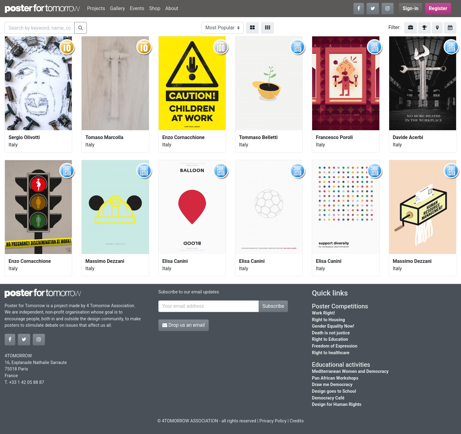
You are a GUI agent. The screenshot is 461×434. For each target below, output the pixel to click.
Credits (297, 421)
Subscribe (273, 306)
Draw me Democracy (332, 384)
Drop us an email (183, 325)
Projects (96, 8)
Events (137, 8)
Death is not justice (331, 333)
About (171, 8)
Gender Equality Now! (333, 326)
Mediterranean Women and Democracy (350, 371)
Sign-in (411, 8)
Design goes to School (334, 391)
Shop (154, 8)
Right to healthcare (330, 352)
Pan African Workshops (335, 378)
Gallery (117, 8)
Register (438, 8)
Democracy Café (328, 398)
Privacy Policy (273, 421)
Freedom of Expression (334, 346)
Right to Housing (328, 319)
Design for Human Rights (336, 404)
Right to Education (330, 339)
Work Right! (323, 313)
